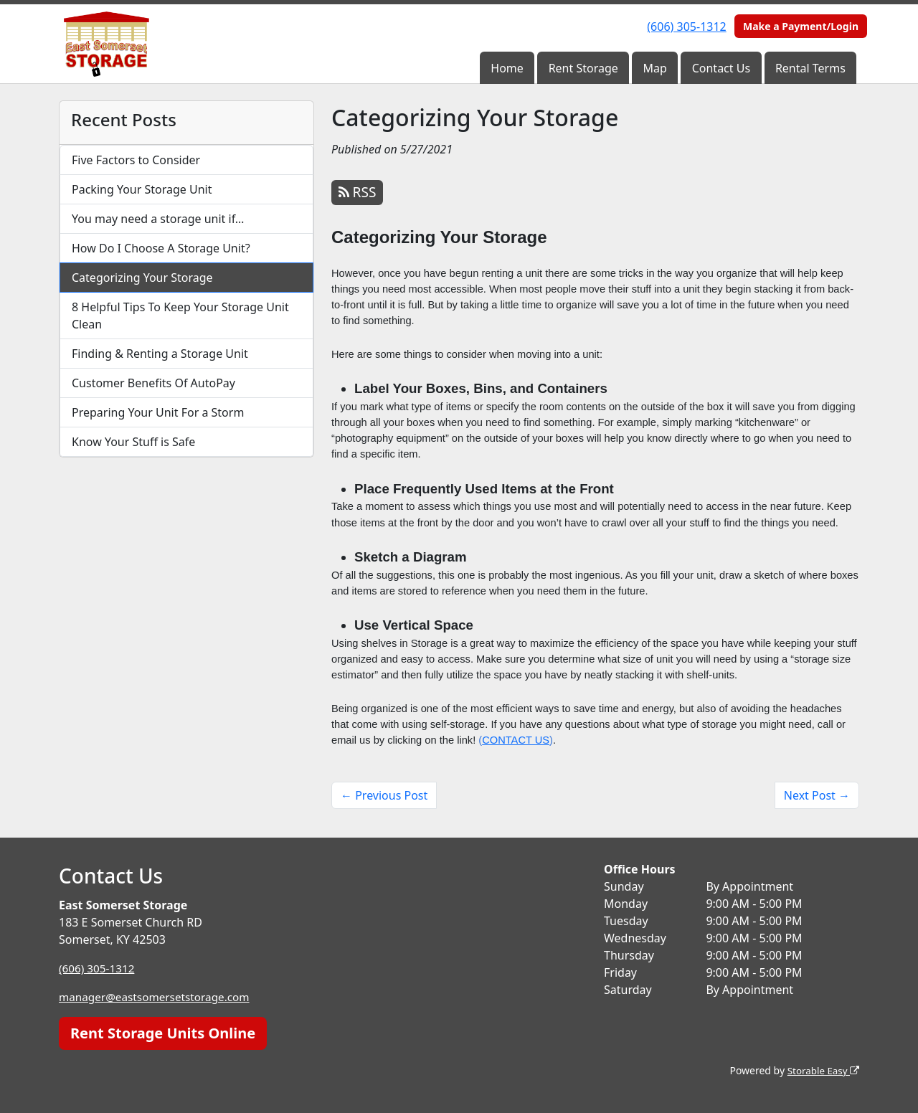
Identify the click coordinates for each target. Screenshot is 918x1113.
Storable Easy (821, 1070)
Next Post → (817, 795)
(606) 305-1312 (686, 26)
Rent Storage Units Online (162, 1033)
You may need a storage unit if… (158, 219)
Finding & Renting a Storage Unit (160, 353)
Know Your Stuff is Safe (133, 442)
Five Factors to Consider (136, 160)
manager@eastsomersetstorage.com (158, 997)
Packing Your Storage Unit (142, 189)
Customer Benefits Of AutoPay (153, 383)
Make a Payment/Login (800, 26)
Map (655, 68)
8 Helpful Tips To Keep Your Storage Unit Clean (180, 315)
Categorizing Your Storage (142, 277)
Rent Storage (583, 68)
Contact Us (721, 68)
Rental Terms (810, 68)
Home (507, 68)
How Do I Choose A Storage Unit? (161, 248)
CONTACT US (515, 740)
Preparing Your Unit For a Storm (158, 412)
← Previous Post (384, 795)
